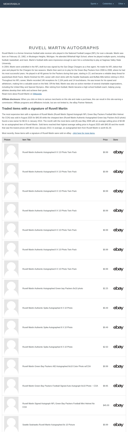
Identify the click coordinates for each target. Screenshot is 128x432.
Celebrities (107, 4)
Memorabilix (11, 4)
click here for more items (84, 133)
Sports (93, 4)
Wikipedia (37, 94)
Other (120, 4)
